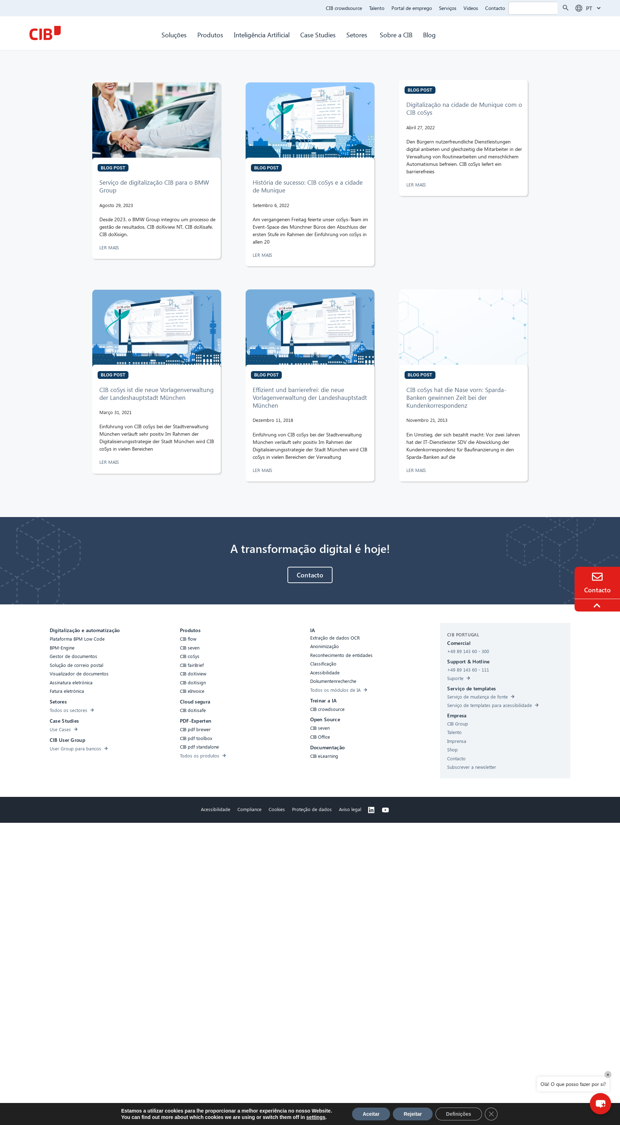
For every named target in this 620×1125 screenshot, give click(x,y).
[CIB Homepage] (45, 33)
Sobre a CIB (396, 34)
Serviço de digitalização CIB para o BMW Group (154, 186)
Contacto (495, 8)
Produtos (210, 34)
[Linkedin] (371, 810)
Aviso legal (350, 809)
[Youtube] (385, 810)
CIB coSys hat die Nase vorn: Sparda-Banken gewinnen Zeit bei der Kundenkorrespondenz (456, 397)
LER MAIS (109, 247)
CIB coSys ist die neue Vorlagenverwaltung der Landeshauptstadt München (156, 394)
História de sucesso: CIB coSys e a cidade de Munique (308, 186)
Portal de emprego (411, 8)
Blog (429, 34)
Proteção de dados (312, 809)
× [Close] (608, 1074)
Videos (470, 8)
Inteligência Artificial (262, 34)
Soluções (174, 34)
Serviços (447, 8)
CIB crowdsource (344, 8)
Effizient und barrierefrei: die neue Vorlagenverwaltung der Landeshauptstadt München (310, 397)
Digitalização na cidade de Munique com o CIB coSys (464, 108)
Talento (376, 8)
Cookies (277, 809)
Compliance (249, 809)
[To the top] (598, 605)
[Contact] (597, 576)
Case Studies (318, 34)
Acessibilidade (215, 809)
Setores (357, 34)
